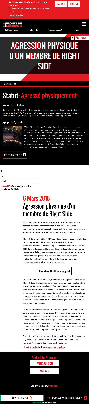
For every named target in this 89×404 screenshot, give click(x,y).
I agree (61, 4)
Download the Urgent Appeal (54, 271)
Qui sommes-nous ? (55, 30)
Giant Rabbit (53, 385)
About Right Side (10, 83)
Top (2, 176)
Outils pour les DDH (12, 30)
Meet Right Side (13, 155)
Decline (73, 4)
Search (77, 30)
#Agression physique (55, 347)
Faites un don (34, 30)
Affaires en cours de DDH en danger (65, 398)
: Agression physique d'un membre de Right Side (16, 187)
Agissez (44, 371)
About (3, 181)
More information (16, 15)
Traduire (84, 37)
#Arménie (32, 347)
